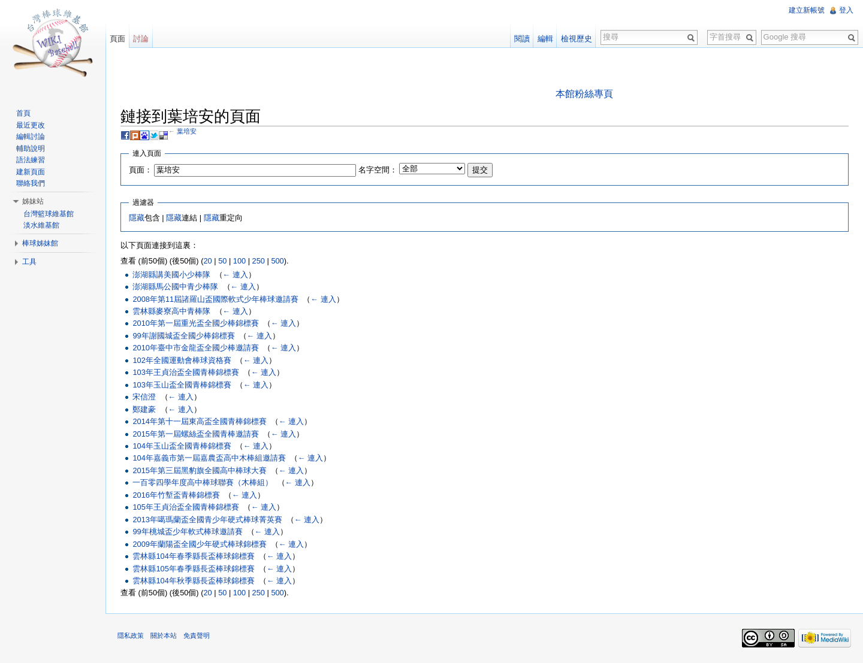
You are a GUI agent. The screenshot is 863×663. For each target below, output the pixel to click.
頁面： (140, 169)
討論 (141, 38)
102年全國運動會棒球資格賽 (181, 360)
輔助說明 (30, 148)
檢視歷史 (576, 38)
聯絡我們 (30, 183)
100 (239, 260)
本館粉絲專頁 (584, 94)
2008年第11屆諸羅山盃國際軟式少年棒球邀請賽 (215, 299)
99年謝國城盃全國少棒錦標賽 (183, 335)
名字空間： (377, 169)
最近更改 (30, 125)
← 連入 (235, 274)
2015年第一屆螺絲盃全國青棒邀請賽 (195, 433)
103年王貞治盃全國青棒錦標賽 (185, 372)
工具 (29, 262)
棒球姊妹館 (40, 243)
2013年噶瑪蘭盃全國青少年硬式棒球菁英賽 (207, 519)
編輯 (545, 38)
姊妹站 (33, 201)
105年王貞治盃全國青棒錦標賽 (185, 506)
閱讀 (522, 38)
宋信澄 (144, 396)
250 (258, 260)
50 (222, 260)
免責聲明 (196, 635)
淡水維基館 (41, 225)
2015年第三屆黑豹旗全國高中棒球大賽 (199, 470)
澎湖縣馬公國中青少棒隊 (175, 286)
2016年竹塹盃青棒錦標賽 (175, 495)
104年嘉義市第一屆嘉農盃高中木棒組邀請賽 (208, 457)
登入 (846, 10)
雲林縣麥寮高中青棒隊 (171, 311)
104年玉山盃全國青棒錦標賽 (181, 445)
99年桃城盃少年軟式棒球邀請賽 (187, 531)
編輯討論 (30, 136)
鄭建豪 (144, 409)
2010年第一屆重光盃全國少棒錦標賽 (195, 323)
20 (207, 260)
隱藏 (136, 217)
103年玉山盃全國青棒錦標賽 (181, 384)
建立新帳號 (807, 10)
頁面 (117, 38)
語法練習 (30, 160)
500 (277, 260)
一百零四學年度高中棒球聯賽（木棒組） (202, 482)
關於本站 (163, 635)
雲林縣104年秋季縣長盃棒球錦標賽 (193, 580)
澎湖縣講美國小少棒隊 (171, 274)
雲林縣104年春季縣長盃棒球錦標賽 (193, 556)
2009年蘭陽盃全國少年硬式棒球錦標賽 (199, 544)
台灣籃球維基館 (48, 214)
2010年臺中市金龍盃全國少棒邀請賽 (195, 347)
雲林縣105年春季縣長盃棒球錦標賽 (193, 568)
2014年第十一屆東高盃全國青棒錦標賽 (199, 421)
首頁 (23, 113)
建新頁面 (30, 172)
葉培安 (187, 131)
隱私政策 (130, 635)
